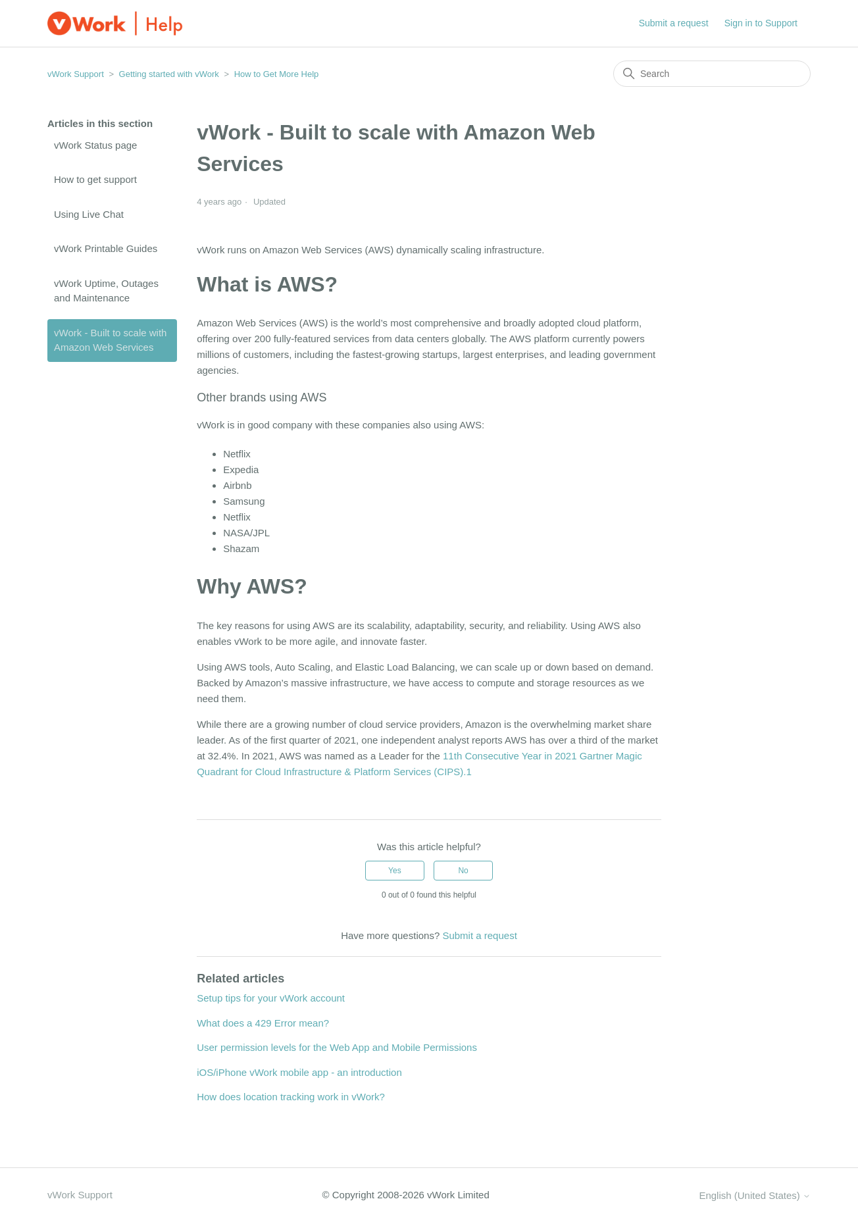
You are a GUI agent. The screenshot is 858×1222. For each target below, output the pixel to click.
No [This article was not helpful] (463, 870)
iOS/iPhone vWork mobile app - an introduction (299, 1072)
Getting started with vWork (169, 74)
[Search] (712, 74)
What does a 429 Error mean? (263, 1023)
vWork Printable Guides (105, 248)
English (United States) (755, 1195)
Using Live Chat (89, 214)
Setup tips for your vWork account (271, 998)
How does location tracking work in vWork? (291, 1096)
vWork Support (75, 74)
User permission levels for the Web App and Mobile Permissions (337, 1047)
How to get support (95, 179)
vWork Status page (95, 145)
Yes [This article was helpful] (394, 870)
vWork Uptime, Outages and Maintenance (106, 291)
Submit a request (674, 23)
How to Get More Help (276, 74)
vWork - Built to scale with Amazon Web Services (110, 340)
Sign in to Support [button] (760, 23)
